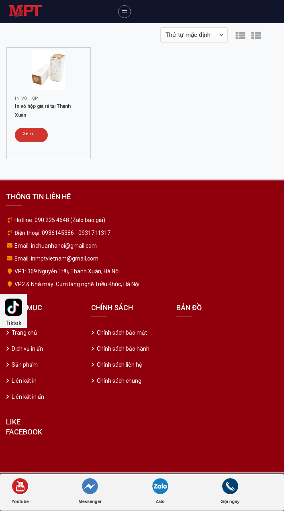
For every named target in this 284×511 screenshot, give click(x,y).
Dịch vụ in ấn (27, 348)
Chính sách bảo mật (122, 332)
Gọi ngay (230, 491)
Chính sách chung (119, 381)
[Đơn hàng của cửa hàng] (194, 35)
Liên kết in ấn (28, 397)
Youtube (20, 491)
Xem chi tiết (30, 136)
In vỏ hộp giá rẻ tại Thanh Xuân (43, 110)
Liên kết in (24, 381)
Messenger (90, 491)
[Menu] (124, 11)
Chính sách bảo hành (123, 348)
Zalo (160, 491)
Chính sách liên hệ (119, 365)
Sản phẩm (25, 365)
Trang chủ (24, 332)
